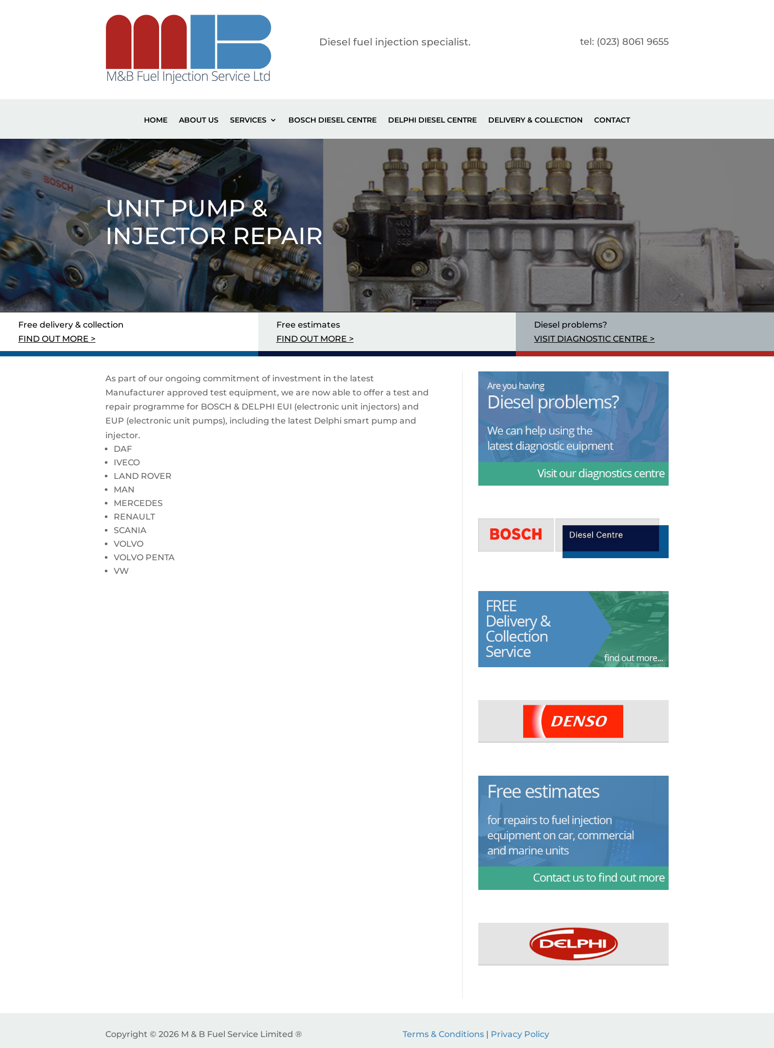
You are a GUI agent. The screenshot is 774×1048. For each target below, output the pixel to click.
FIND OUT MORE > (56, 339)
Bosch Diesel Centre (332, 120)
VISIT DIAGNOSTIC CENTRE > (594, 339)
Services (248, 120)
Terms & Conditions (443, 1034)
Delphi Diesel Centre (432, 120)
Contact (612, 120)
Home (155, 120)
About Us (199, 120)
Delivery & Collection (535, 120)
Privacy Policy (520, 1034)
